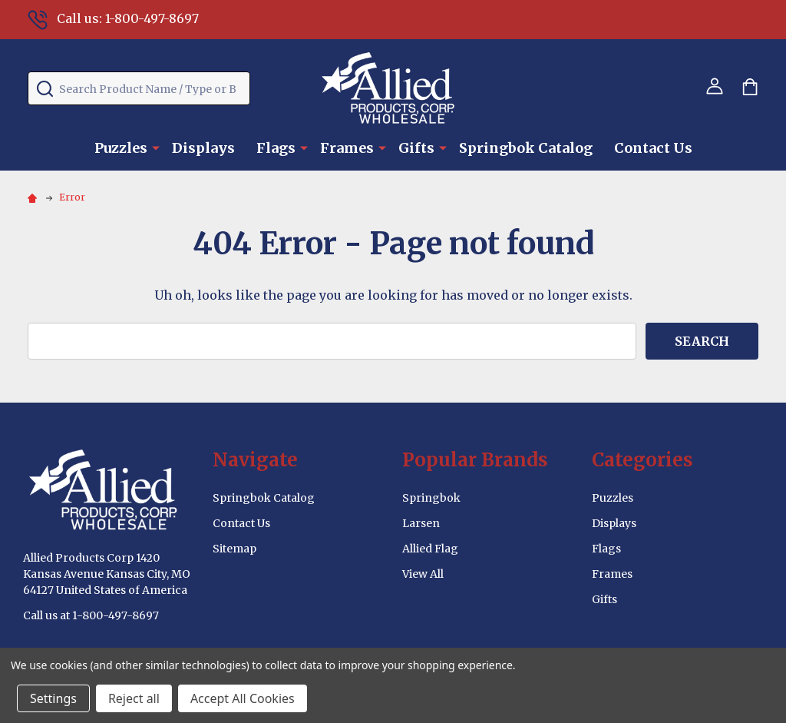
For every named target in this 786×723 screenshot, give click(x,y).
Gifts (416, 148)
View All (423, 574)
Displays (203, 148)
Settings (53, 698)
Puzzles (120, 148)
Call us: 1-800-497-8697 (113, 18)
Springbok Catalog (526, 148)
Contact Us (653, 148)
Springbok (431, 498)
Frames (347, 148)
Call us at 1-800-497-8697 (91, 615)
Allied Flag (430, 549)
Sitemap (234, 549)
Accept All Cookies (242, 698)
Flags (276, 148)
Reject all (134, 698)
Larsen (421, 523)
